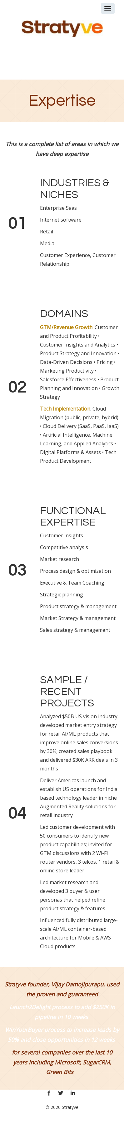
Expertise (62, 100)
